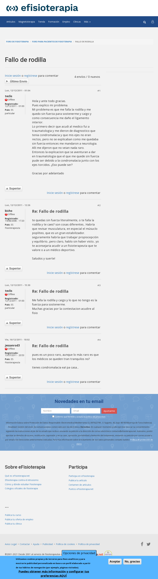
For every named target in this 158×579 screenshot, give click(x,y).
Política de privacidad (89, 542)
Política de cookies (65, 542)
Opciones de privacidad (79, 553)
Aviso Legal (11, 542)
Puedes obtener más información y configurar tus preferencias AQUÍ (53, 574)
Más (87, 21)
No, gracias (132, 561)
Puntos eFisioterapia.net (81, 487)
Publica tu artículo (78, 479)
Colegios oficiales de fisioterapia (21, 487)
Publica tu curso (13, 513)
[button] (153, 21)
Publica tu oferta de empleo (19, 517)
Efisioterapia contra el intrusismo (22, 479)
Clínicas (77, 21)
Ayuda (36, 542)
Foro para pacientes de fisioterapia (53, 41)
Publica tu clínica (13, 522)
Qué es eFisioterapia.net (17, 475)
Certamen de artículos (80, 483)
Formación (53, 21)
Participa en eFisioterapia (81, 475)
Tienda (41, 21)
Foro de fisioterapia (17, 41)
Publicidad (47, 542)
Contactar (25, 542)
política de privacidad (95, 415)
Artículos (10, 21)
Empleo (66, 21)
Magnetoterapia (26, 21)
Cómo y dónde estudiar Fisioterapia (23, 483)
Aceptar (115, 561)
